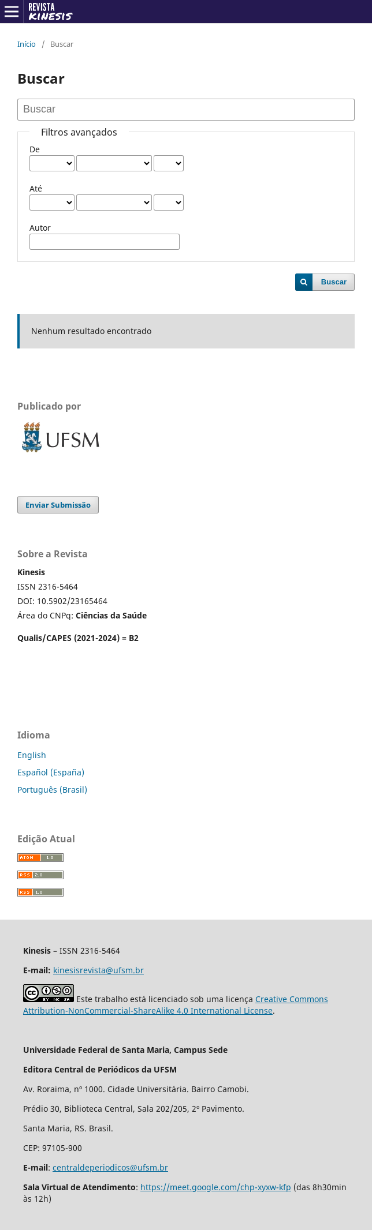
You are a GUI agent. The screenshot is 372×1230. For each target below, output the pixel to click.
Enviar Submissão (58, 505)
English (31, 754)
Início (26, 44)
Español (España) (50, 772)
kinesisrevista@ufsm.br (98, 970)
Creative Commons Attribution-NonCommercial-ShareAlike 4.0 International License (175, 1004)
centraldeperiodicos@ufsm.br (110, 1167)
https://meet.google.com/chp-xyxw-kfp (215, 1187)
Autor (40, 227)
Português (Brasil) (52, 789)
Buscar (334, 282)
